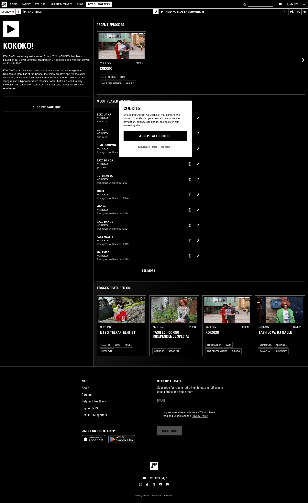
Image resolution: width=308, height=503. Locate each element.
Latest (26, 4)
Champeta (265, 344)
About (85, 388)
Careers (87, 395)
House (128, 344)
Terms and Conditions (162, 495)
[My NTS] (292, 4)
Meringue (281, 344)
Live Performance (111, 83)
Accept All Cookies (155, 136)
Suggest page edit (47, 107)
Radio (14, 4)
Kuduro (130, 83)
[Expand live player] (285, 12)
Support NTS (90, 408)
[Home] (4, 4)
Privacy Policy (200, 415)
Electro (106, 344)
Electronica (108, 76)
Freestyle (106, 351)
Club (122, 76)
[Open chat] (280, 4)
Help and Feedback (94, 401)
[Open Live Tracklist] (298, 12)
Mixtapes (61, 4)
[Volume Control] (305, 12)
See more (148, 270)
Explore (40, 4)
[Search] (245, 4)
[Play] (11, 28)
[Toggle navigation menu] (303, 4)
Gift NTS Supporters (94, 415)
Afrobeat (174, 351)
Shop (80, 4)
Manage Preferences (155, 147)
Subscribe (169, 431)
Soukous (159, 351)
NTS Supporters (99, 4)
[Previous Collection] (300, 325)
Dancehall (266, 351)
